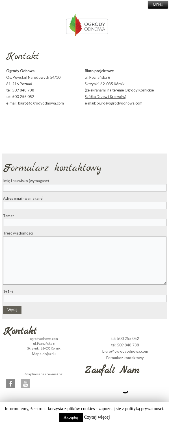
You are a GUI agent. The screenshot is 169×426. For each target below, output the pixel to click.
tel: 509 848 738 (125, 345)
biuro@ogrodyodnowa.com (125, 351)
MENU (158, 5)
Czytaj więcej (97, 417)
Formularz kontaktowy (125, 357)
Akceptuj (71, 417)
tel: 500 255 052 (125, 338)
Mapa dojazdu (44, 354)
